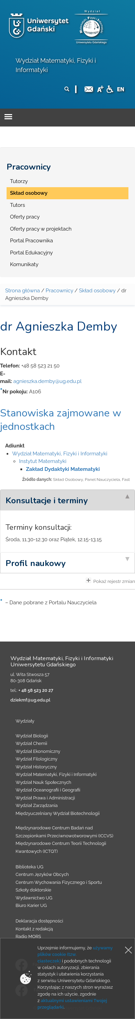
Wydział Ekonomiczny (38, 751)
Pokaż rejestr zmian (110, 581)
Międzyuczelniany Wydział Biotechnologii (58, 813)
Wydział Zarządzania (36, 805)
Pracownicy (29, 166)
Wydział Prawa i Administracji (45, 797)
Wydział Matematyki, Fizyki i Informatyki (59, 454)
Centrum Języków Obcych (42, 874)
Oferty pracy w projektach (41, 229)
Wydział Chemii (31, 743)
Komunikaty (24, 264)
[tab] (67, 500)
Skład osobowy (28, 193)
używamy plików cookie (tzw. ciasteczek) (74, 954)
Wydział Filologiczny (36, 758)
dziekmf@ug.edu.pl (30, 700)
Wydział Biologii (32, 735)
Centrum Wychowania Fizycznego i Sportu (59, 882)
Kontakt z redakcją (34, 928)
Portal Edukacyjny (31, 253)
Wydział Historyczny (36, 766)
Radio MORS (28, 936)
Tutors (17, 205)
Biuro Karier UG (31, 905)
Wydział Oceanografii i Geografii (48, 790)
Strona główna (22, 290)
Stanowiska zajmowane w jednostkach (60, 420)
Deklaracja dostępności (39, 921)
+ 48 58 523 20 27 (35, 690)
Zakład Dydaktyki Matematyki (63, 469)
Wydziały (25, 721)
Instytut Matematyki (42, 461)
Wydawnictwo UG (34, 897)
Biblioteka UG (29, 866)
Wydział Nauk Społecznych (43, 782)
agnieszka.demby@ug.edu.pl (47, 381)
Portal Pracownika (31, 241)
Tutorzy (19, 181)
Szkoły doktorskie (33, 889)
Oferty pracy (25, 217)
